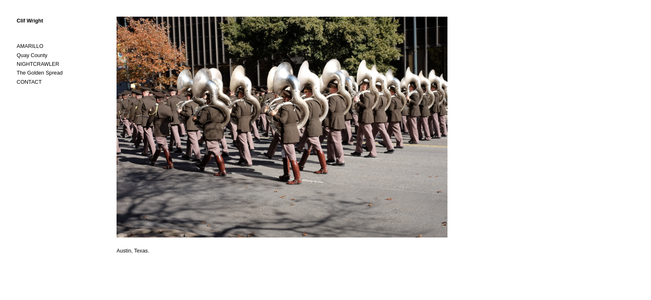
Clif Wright (30, 21)
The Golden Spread (39, 73)
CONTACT (29, 82)
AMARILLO (30, 46)
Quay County (32, 55)
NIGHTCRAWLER (38, 64)
